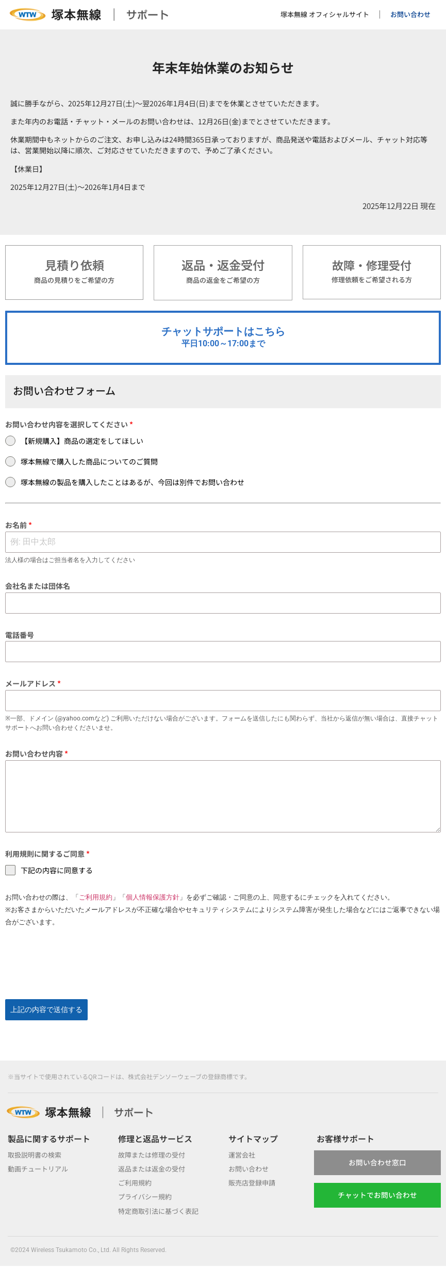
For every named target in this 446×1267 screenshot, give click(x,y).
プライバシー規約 (147, 1198)
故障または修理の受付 (154, 1155)
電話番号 (19, 640)
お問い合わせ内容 (36, 758)
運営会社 (242, 1155)
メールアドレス (33, 689)
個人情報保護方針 (152, 903)
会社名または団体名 (37, 591)
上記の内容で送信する (46, 1015)
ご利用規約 (95, 903)
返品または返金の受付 (154, 1169)
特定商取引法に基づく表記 (161, 1212)
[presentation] (223, 969)
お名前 (18, 530)
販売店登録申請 (253, 1183)
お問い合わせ (410, 14)
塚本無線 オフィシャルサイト (324, 14)
